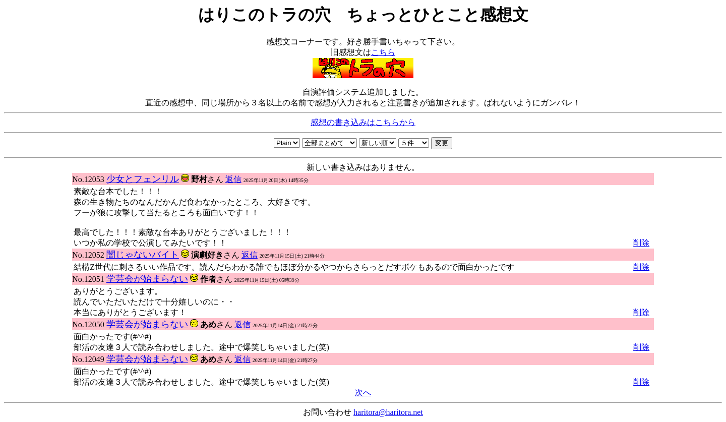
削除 (641, 242)
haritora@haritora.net (388, 412)
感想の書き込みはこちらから (363, 122)
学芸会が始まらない (147, 279)
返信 (233, 179)
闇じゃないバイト (142, 255)
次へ (363, 392)
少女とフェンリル (142, 179)
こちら (383, 52)
